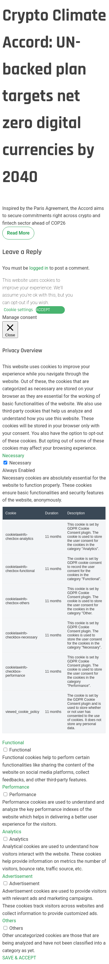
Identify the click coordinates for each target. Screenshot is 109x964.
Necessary (20, 463)
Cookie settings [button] (18, 310)
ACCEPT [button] (43, 310)
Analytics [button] (11, 831)
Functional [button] (13, 742)
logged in (38, 268)
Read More (18, 233)
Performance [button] (15, 787)
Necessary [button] (13, 455)
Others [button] (9, 920)
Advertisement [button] (17, 876)
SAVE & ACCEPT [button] (19, 958)
